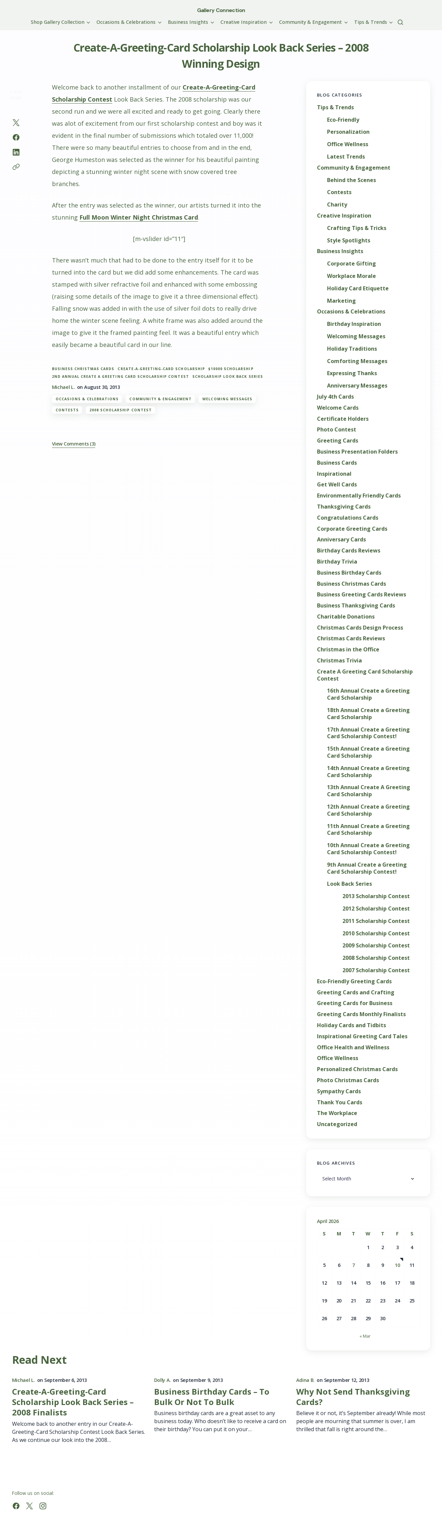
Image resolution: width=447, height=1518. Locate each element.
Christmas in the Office (348, 649)
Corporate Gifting (351, 263)
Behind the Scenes (351, 180)
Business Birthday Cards (349, 572)
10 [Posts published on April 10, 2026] (397, 1265)
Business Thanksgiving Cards (356, 605)
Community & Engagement (160, 399)
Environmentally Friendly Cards (359, 495)
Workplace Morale (351, 276)
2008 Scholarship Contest (120, 410)
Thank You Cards (339, 1102)
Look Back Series (349, 883)
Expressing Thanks (352, 373)
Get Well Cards (337, 484)
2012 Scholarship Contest (376, 908)
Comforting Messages (357, 361)
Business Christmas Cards (83, 369)
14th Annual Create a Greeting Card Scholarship (368, 772)
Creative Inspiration (344, 215)
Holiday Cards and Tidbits (351, 1025)
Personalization (348, 131)
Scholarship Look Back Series (227, 376)
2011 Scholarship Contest (376, 921)
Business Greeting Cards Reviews (361, 594)
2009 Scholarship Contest (376, 945)
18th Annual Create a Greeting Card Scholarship (368, 714)
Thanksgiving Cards (344, 506)
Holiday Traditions (352, 348)
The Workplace (337, 1113)
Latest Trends (346, 156)
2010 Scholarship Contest (376, 933)
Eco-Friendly (343, 119)
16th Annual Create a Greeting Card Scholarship (368, 694)
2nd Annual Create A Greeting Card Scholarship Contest (120, 376)
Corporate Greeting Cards (352, 528)
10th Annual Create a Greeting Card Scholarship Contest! (368, 849)
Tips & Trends (335, 107)
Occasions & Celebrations (87, 399)
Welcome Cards (338, 407)
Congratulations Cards (347, 517)
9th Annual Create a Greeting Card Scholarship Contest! (367, 868)
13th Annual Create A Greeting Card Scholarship (368, 791)
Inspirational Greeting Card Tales (362, 1036)
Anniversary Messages (357, 385)
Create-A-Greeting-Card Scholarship (161, 369)
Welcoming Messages (227, 399)
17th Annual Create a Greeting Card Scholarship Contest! (368, 733)
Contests (67, 410)
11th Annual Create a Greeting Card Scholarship (368, 830)
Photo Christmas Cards (348, 1080)
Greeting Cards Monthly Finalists (361, 1014)
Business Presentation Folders (357, 451)
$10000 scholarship (231, 369)
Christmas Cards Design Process (360, 627)
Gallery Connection (221, 10)
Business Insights (340, 251)
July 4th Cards (335, 396)
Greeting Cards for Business (354, 1003)
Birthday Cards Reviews (348, 550)
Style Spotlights (348, 240)
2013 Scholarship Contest (376, 896)
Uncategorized (337, 1124)
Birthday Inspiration (354, 324)
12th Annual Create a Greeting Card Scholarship (368, 810)
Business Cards (337, 462)
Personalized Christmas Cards (357, 1069)
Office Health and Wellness (353, 1047)
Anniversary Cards (341, 539)
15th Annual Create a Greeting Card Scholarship (368, 752)
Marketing (341, 300)
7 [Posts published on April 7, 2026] (353, 1265)
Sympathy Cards (339, 1091)
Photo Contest (336, 429)
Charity (337, 204)
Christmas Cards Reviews (351, 638)
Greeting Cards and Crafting (355, 992)
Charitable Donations (346, 616)
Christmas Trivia (339, 660)
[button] (400, 22)
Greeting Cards (337, 440)
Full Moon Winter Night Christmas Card (138, 217)
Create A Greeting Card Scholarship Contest (365, 675)
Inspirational (334, 473)
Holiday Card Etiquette (358, 288)
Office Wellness (347, 144)
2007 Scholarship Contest (376, 970)
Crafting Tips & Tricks (356, 228)
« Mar (365, 1336)
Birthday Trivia (337, 561)
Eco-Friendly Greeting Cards (354, 981)
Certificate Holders (343, 418)
